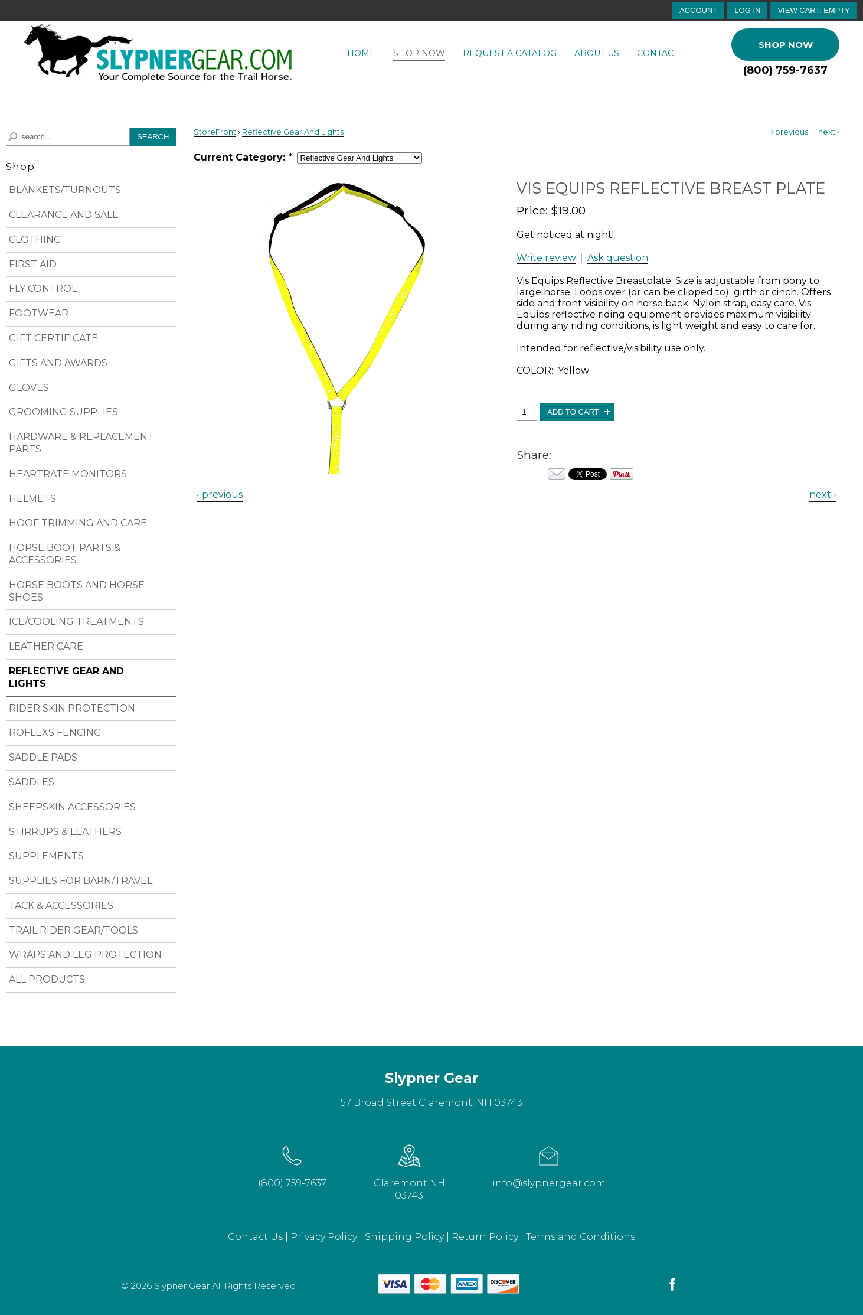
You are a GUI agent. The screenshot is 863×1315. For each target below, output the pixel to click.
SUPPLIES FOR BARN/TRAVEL (80, 880)
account (698, 10)
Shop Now (419, 53)
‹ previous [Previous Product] (789, 132)
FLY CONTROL (43, 288)
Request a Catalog (510, 53)
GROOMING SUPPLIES (63, 411)
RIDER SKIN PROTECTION (72, 708)
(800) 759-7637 (785, 70)
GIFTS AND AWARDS (58, 362)
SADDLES (31, 782)
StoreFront (215, 132)
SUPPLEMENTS (46, 856)
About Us (596, 53)
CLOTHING (35, 239)
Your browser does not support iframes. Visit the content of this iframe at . (587, 474)
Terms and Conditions (580, 1236)
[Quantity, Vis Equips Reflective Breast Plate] (527, 412)
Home (361, 53)
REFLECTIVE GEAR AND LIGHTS (66, 677)
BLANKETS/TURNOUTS (65, 189)
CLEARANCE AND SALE (64, 214)
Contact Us (255, 1236)
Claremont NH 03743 (409, 1170)
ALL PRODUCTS (47, 979)
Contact (657, 53)
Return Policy (485, 1236)
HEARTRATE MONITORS (68, 473)
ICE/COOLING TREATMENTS (76, 621)
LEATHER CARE (46, 646)
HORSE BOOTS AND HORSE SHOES (77, 591)
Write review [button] (546, 257)
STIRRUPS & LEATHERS (65, 831)
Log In (747, 10)
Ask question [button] (617, 257)
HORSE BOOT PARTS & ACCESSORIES (64, 554)
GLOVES (29, 387)
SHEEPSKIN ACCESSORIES (72, 807)
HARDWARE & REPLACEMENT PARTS (81, 443)
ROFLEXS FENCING (55, 732)
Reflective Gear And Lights (293, 132)
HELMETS (32, 498)
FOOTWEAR (38, 313)
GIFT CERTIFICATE (53, 338)
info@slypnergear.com (549, 1164)
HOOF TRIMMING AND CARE (78, 522)
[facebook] (672, 1290)
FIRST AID (33, 264)
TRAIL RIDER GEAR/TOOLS (73, 930)
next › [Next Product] (828, 132)
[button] (813, 10)
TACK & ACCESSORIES (61, 905)
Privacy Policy (323, 1236)
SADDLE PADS (43, 757)
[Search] (68, 137)
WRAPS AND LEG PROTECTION (85, 954)
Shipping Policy (404, 1236)
